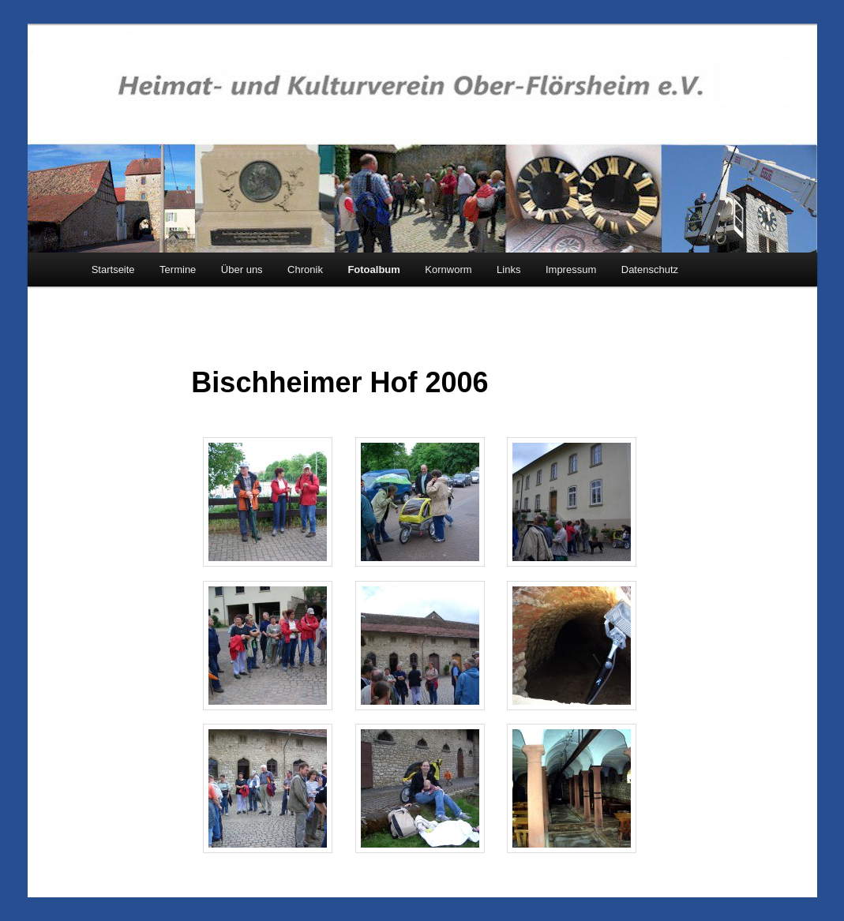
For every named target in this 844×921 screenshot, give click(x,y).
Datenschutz (649, 269)
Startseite (113, 269)
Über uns (242, 269)
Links (508, 269)
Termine (177, 269)
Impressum (571, 269)
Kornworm (448, 269)
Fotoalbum (373, 269)
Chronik (305, 269)
